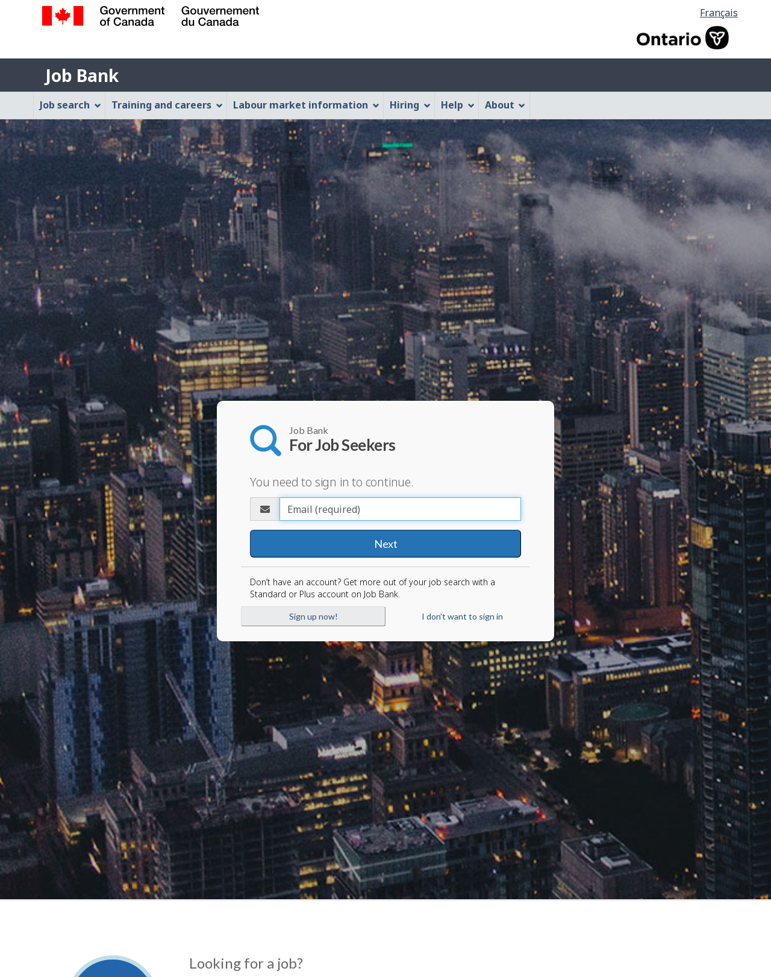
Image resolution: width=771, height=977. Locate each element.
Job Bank (82, 75)
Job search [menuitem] (70, 105)
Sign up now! (313, 616)
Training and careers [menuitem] (167, 105)
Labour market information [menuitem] (306, 105)
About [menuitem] (505, 105)
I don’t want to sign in (462, 616)
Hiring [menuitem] (410, 105)
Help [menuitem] (458, 105)
